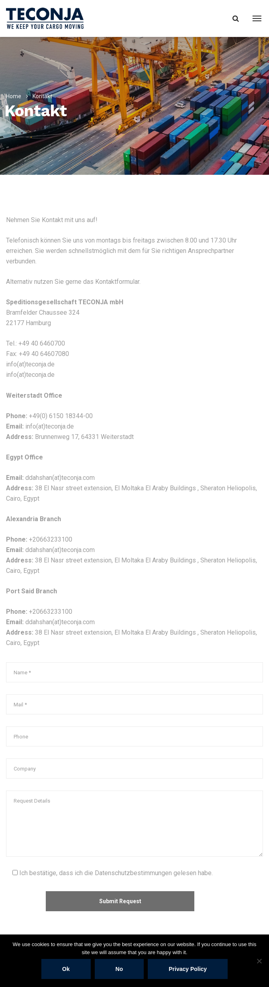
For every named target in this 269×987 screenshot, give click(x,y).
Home (13, 96)
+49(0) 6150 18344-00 (61, 416)
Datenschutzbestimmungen (133, 873)
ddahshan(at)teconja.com (60, 477)
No (119, 969)
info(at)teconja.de (30, 364)
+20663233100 (50, 539)
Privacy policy (188, 969)
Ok (66, 969)
